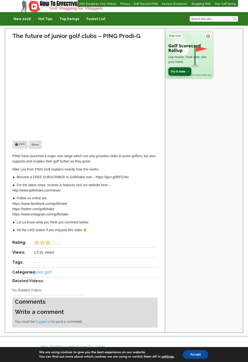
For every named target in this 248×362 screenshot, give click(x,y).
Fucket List (95, 19)
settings (168, 357)
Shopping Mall (200, 4)
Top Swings (69, 19)
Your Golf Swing (225, 4)
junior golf (43, 272)
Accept (195, 354)
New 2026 (22, 19)
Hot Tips (45, 19)
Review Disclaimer (174, 4)
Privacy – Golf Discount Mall (139, 4)
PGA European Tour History (97, 4)
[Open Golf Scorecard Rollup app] (189, 55)
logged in (43, 322)
